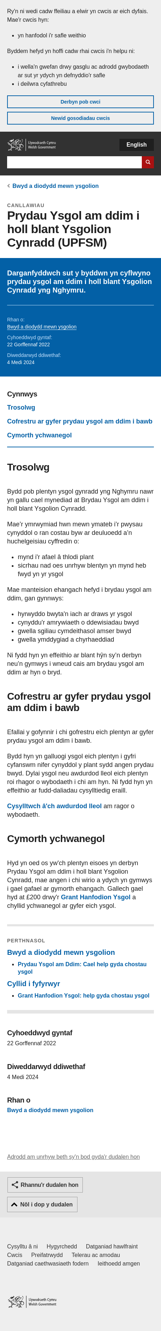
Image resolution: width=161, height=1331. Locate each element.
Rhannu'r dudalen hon (49, 1185)
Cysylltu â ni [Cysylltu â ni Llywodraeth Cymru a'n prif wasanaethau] (22, 1246)
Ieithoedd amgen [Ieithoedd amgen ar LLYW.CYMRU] (119, 1264)
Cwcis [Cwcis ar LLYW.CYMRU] (14, 1255)
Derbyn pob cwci (80, 102)
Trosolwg (21, 407)
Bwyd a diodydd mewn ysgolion (55, 186)
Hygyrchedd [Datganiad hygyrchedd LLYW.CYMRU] (62, 1246)
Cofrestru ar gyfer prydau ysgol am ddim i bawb (79, 421)
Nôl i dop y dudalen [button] (46, 1204)
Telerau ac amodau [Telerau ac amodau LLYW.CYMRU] (96, 1255)
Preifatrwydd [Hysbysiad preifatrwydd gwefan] (47, 1255)
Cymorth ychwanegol (39, 435)
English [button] (137, 145)
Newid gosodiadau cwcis (80, 118)
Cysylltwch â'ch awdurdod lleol (54, 806)
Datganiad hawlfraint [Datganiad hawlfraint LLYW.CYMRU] (112, 1246)
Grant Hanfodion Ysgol (96, 897)
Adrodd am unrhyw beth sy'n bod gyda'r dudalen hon (73, 1157)
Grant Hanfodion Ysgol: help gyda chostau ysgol (83, 996)
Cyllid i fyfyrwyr (33, 984)
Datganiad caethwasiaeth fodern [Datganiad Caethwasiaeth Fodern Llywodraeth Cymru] (48, 1264)
